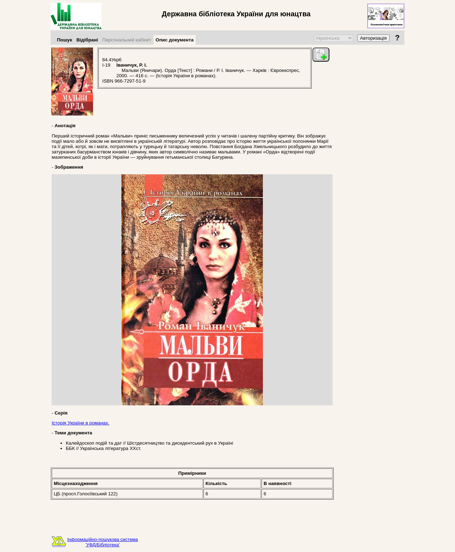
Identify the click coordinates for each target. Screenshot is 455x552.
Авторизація (373, 38)
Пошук (64, 40)
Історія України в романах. (80, 423)
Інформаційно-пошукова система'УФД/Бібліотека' (102, 542)
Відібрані (87, 40)
